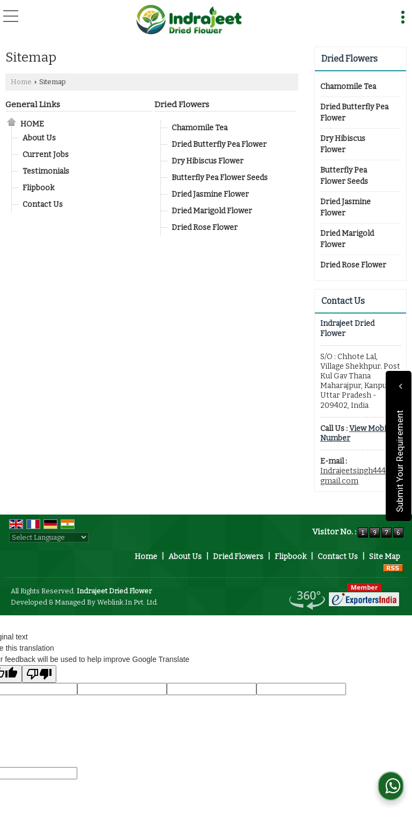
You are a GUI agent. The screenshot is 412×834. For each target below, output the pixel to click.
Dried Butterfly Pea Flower (219, 144)
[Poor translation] (39, 674)
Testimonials (46, 171)
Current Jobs (46, 154)
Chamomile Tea (199, 127)
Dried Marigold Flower (212, 210)
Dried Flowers (181, 104)
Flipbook (38, 187)
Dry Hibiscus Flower (208, 161)
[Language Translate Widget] (49, 537)
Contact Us (43, 204)
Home (21, 82)
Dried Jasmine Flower (210, 194)
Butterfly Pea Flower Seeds (220, 177)
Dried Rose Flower (205, 227)
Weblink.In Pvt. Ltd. (127, 602)
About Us (39, 138)
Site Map (384, 556)
